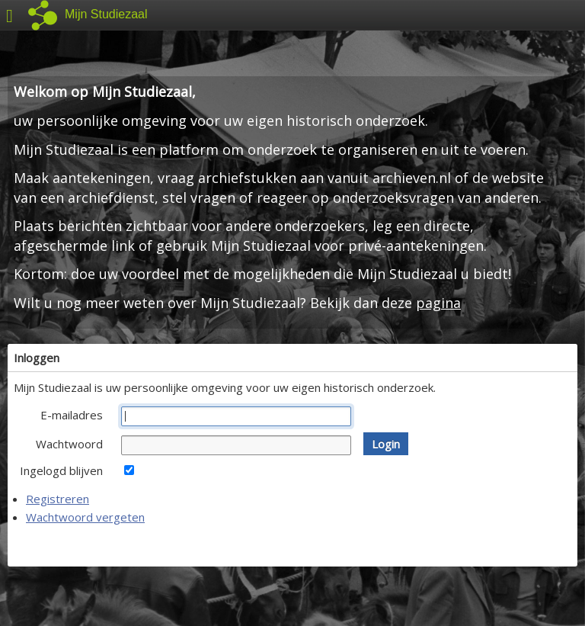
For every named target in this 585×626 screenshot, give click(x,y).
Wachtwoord (69, 443)
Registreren (57, 498)
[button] (385, 443)
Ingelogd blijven (61, 470)
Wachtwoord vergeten (85, 517)
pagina (438, 303)
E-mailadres (71, 414)
